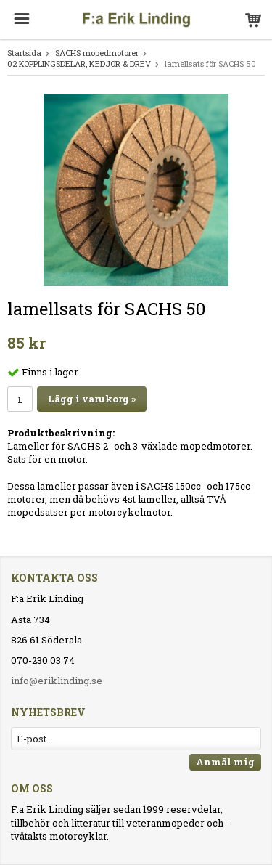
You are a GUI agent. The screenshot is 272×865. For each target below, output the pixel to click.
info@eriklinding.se (56, 680)
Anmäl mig (225, 761)
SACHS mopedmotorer (97, 52)
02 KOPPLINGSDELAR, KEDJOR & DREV (79, 63)
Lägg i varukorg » (92, 398)
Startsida (24, 52)
